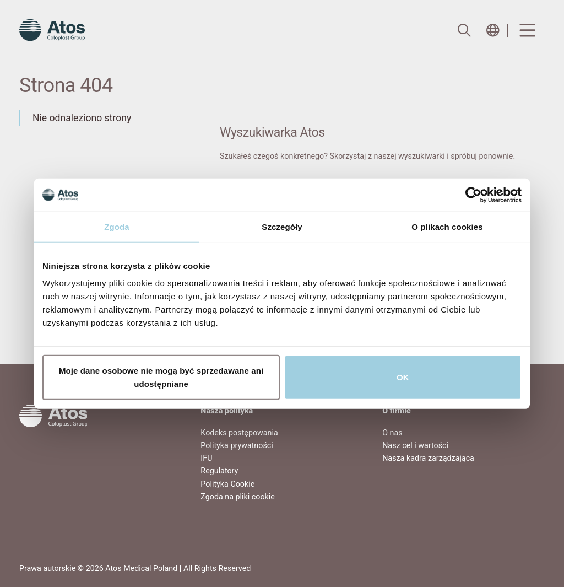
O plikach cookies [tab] (446, 226)
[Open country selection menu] (493, 30)
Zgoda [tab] (116, 226)
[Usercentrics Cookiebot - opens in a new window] (473, 194)
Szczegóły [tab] (282, 226)
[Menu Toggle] (526, 30)
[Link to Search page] (464, 30)
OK (403, 377)
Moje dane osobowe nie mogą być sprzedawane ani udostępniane (161, 377)
